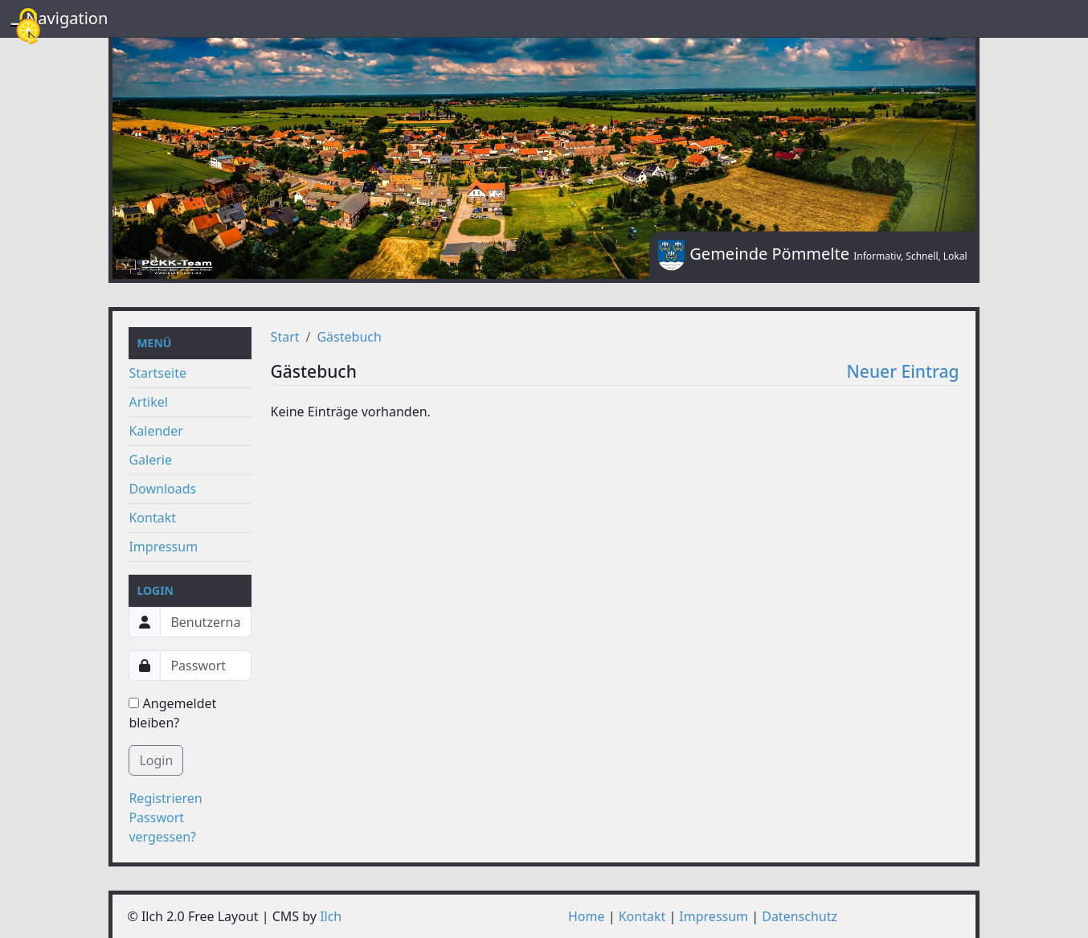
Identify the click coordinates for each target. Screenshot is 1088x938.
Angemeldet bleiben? (172, 712)
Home (586, 916)
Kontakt (152, 517)
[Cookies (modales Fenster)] (28, 27)
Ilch (331, 916)
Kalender (155, 431)
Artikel (148, 402)
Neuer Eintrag (903, 371)
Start (285, 337)
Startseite (157, 373)
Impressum (163, 546)
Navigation (67, 18)
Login (156, 760)
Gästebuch (349, 337)
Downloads (162, 489)
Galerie (150, 460)
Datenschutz (799, 916)
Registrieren (165, 798)
